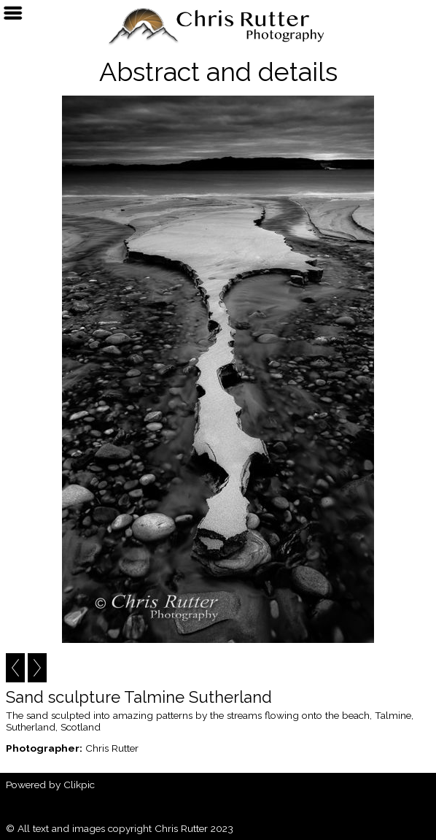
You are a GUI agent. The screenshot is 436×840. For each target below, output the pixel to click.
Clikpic (79, 784)
